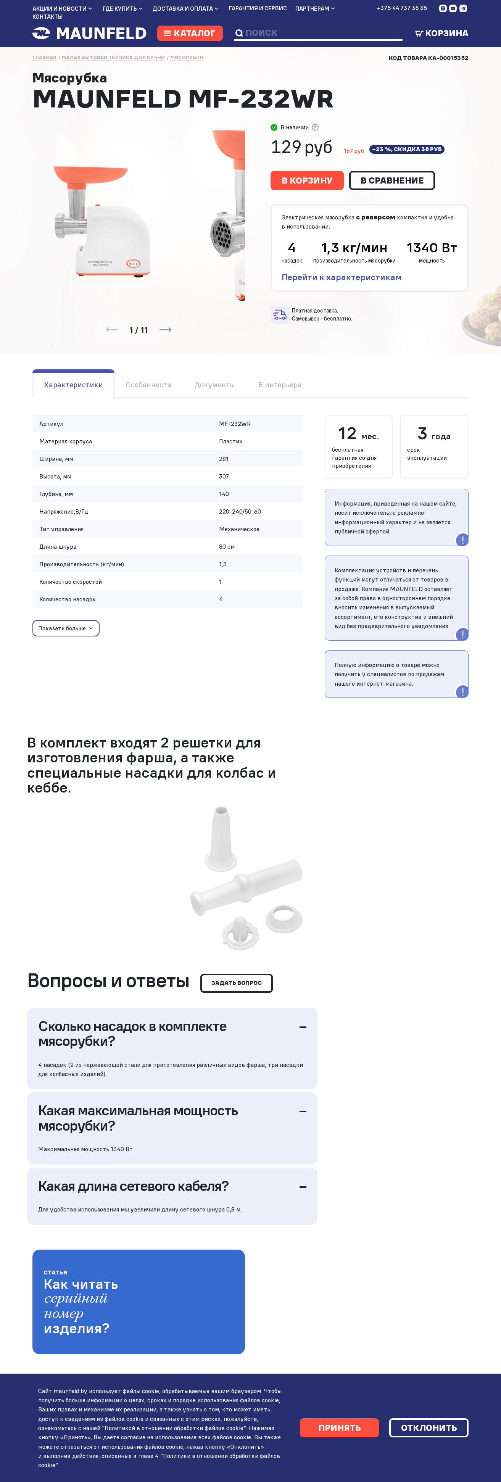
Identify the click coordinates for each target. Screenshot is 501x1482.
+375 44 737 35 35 (402, 8)
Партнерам (312, 8)
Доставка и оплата (183, 8)
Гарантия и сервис (258, 8)
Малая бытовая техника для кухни (113, 57)
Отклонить (429, 1427)
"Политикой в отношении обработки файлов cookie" (173, 1427)
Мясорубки (186, 57)
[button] (165, 329)
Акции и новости (59, 8)
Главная (44, 57)
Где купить (120, 8)
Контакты (47, 16)
